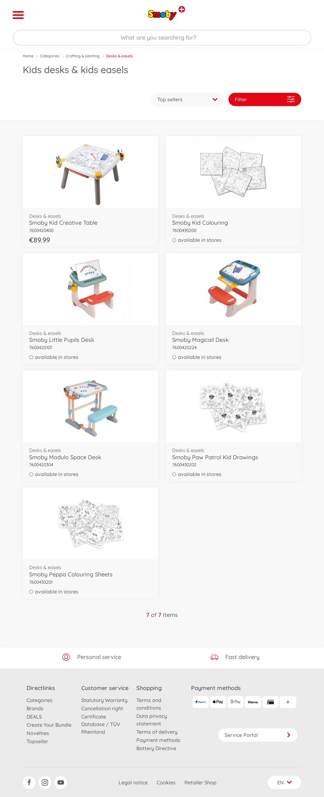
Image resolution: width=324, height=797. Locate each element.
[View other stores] (181, 9)
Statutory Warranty (104, 700)
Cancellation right (102, 708)
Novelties (38, 733)
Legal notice (133, 782)
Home (28, 55)
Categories (49, 55)
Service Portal (258, 735)
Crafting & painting (83, 55)
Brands (35, 708)
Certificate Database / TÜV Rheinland (100, 724)
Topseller (37, 741)
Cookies (166, 782)
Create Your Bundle (49, 725)
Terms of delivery (157, 732)
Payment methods (158, 740)
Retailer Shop (200, 782)
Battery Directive (156, 748)
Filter (265, 99)
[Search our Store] (162, 38)
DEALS (34, 716)
